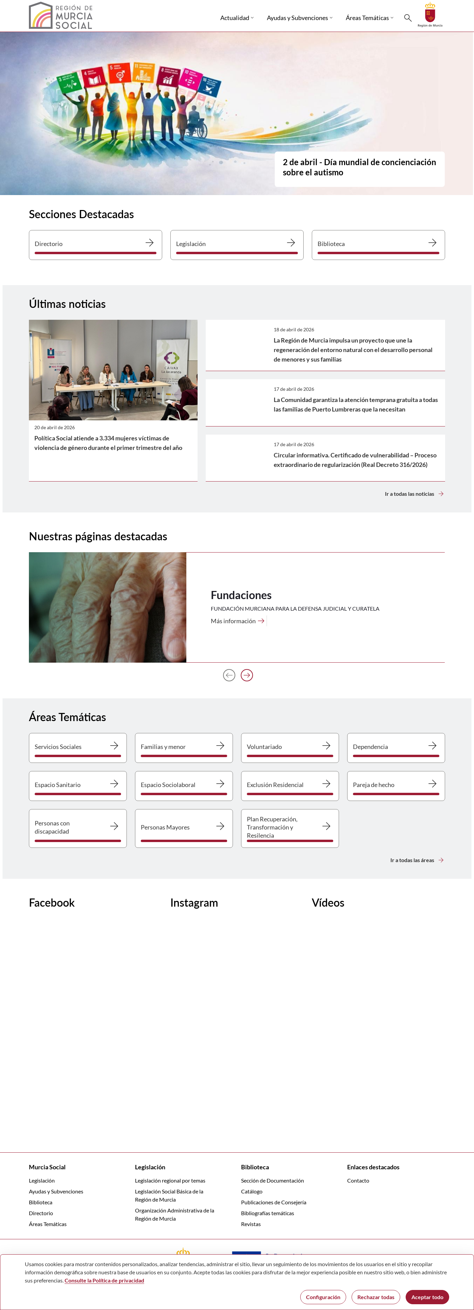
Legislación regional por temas (170, 1180)
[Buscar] (408, 18)
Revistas (251, 1224)
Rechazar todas (375, 1297)
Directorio (41, 1213)
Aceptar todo (427, 1297)
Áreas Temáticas (48, 1224)
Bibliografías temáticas (267, 1213)
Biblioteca (40, 1202)
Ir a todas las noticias (415, 494)
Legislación (42, 1180)
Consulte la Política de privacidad (104, 1280)
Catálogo (252, 1191)
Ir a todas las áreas (417, 860)
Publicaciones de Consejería (273, 1202)
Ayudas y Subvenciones (56, 1191)
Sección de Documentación (272, 1180)
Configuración (323, 1297)
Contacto (358, 1180)
